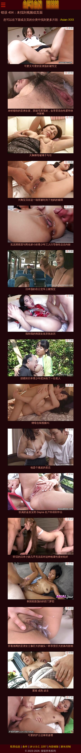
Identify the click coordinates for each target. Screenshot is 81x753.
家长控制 (66, 746)
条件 (24, 746)
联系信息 (15, 746)
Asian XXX (67, 19)
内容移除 (54, 746)
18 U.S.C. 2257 (38, 746)
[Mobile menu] (3, 5)
